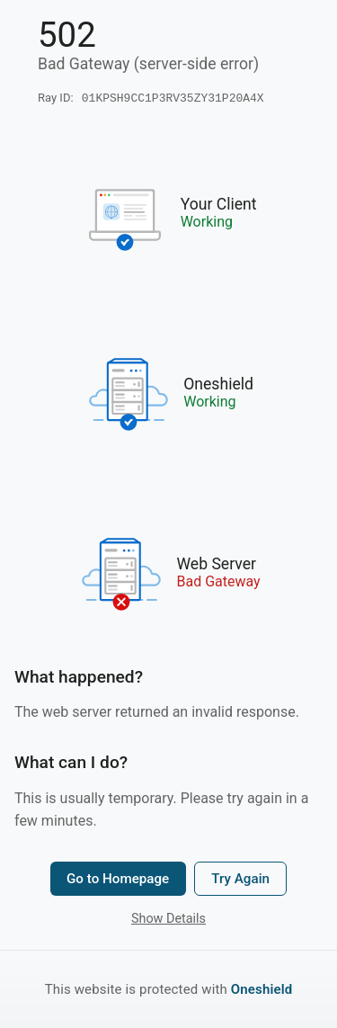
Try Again (240, 880)
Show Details (168, 920)
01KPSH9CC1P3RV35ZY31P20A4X (173, 99)
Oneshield (262, 989)
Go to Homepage (118, 880)
